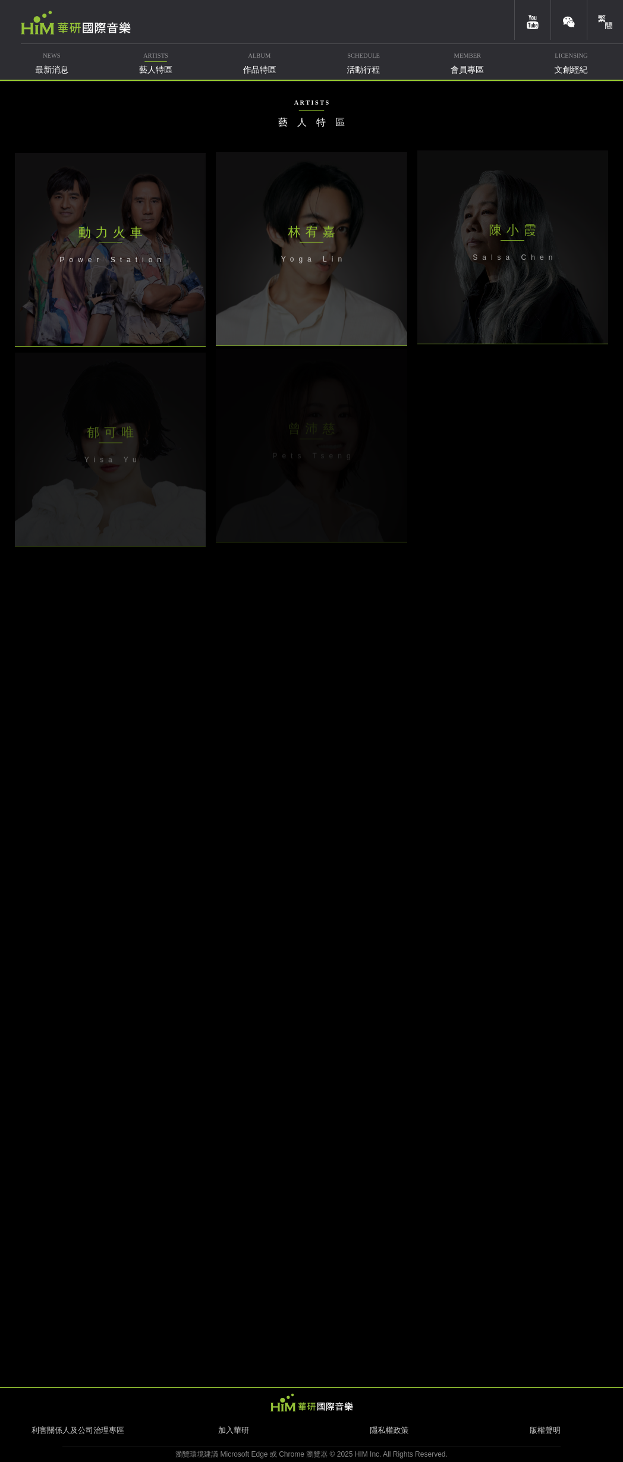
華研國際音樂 (76, 22)
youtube (532, 20)
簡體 (605, 20)
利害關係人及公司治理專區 (78, 1430)
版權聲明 (545, 1430)
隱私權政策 (389, 1430)
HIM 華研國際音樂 (311, 1402)
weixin (569, 20)
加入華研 (233, 1430)
